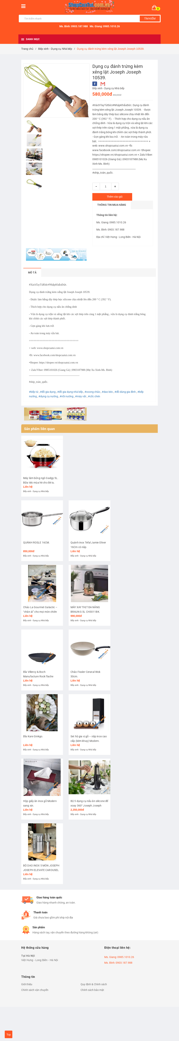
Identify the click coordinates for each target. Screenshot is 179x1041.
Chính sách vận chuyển (34, 1018)
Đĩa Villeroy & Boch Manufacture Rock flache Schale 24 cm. (38, 692)
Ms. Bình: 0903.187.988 (73, 26)
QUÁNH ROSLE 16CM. (36, 550)
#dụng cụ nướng (48, 396)
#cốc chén (94, 396)
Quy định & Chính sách (94, 1012)
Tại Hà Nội (28, 984)
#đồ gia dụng (48, 391)
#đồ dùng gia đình (125, 391)
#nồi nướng (66, 396)
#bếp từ (33, 391)
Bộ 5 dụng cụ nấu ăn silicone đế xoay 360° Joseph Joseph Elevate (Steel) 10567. (89, 830)
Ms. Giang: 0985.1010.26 (105, 26)
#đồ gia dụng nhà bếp (70, 391)
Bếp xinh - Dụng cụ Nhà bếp (108, 88)
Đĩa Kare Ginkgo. (33, 756)
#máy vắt (80, 396)
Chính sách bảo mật (92, 1018)
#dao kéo (107, 391)
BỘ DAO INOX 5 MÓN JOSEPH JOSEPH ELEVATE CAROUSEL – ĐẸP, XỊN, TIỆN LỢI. (41, 898)
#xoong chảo (92, 391)
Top (8, 1034)
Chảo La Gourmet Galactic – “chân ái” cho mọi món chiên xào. (40, 624)
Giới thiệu (26, 1012)
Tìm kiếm (149, 18)
